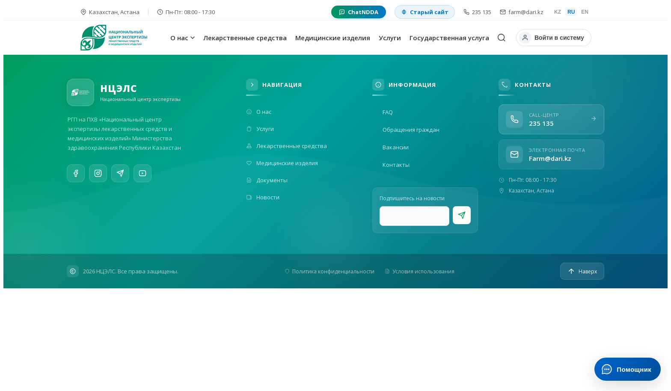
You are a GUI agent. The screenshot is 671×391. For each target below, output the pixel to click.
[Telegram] (120, 177)
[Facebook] (76, 174)
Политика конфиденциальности (329, 271)
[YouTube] (142, 180)
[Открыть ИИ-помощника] (627, 369)
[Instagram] (98, 175)
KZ (557, 12)
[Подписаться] (462, 215)
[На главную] (123, 37)
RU (571, 12)
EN (584, 12)
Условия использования (419, 271)
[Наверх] (582, 271)
